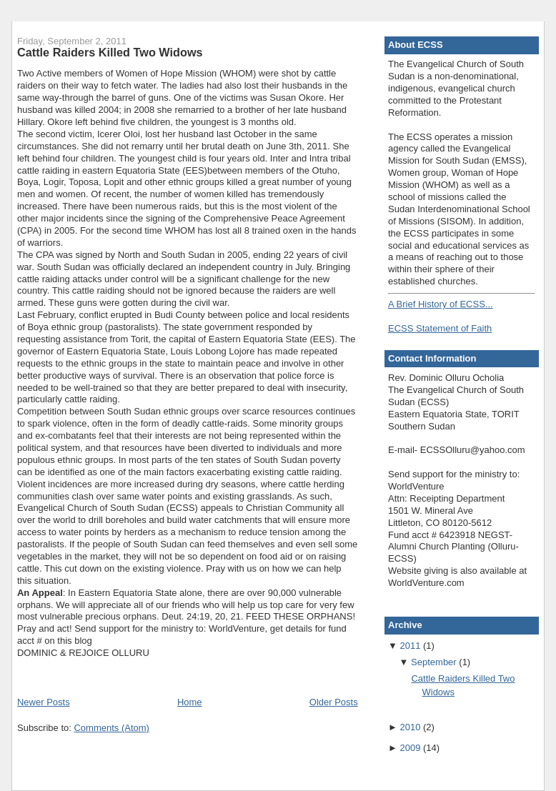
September (434, 662)
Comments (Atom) (111, 727)
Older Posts (333, 702)
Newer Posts (43, 702)
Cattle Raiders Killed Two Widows (110, 52)
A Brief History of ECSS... (440, 304)
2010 (409, 727)
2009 (409, 747)
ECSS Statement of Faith (440, 328)
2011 (409, 645)
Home (189, 702)
